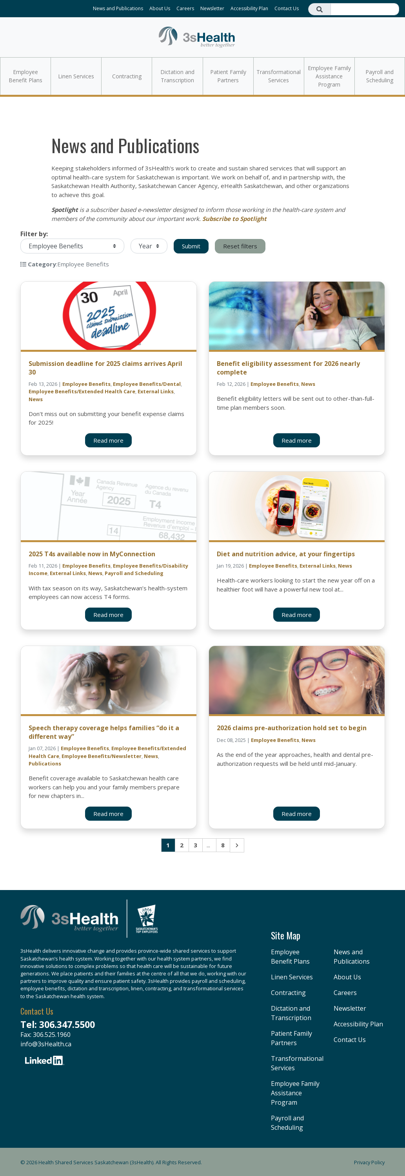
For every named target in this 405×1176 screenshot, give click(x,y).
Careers (185, 8)
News (36, 399)
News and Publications (118, 8)
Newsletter (212, 8)
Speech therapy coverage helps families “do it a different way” (104, 732)
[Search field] (365, 9)
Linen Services (76, 76)
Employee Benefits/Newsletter (102, 756)
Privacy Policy (369, 1162)
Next (237, 845)
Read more (108, 440)
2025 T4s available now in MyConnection (92, 554)
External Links (156, 391)
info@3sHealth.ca (45, 1044)
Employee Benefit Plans (25, 76)
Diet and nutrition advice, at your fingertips (286, 554)
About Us (159, 8)
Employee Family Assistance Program (329, 76)
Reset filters (240, 246)
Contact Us (286, 8)
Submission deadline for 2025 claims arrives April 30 (105, 367)
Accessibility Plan (249, 8)
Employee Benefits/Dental (147, 383)
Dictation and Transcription (177, 76)
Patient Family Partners (228, 76)
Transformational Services (278, 76)
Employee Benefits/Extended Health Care (82, 391)
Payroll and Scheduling (379, 76)
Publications (45, 763)
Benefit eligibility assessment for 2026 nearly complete (288, 367)
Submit (191, 246)
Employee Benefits (86, 383)
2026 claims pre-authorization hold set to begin (292, 728)
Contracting (127, 76)
